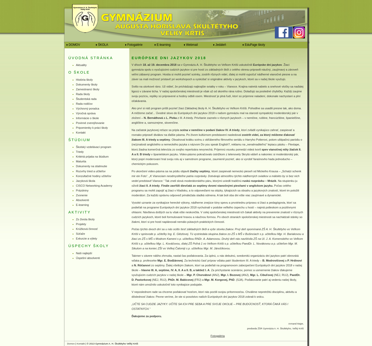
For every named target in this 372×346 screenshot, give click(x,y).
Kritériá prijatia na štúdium (92, 156)
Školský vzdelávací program (93, 146)
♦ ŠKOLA (101, 45)
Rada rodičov (84, 103)
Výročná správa (86, 113)
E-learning (82, 204)
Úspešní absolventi (88, 258)
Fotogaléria (218, 335)
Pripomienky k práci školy (92, 127)
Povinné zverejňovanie (90, 122)
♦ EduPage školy (253, 45)
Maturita (81, 161)
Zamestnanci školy (87, 89)
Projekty (81, 224)
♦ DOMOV (72, 45)
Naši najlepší (84, 253)
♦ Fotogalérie (132, 45)
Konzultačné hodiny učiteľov (93, 176)
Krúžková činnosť (87, 228)
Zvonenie (82, 195)
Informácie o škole (87, 118)
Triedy (80, 151)
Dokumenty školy (86, 84)
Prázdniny (82, 190)
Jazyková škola (85, 180)
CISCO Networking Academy (94, 185)
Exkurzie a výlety (86, 238)
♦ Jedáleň (218, 45)
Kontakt (81, 132)
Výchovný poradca (87, 108)
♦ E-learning (162, 45)
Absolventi (82, 200)
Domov (71, 343)
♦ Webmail (190, 45)
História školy (84, 79)
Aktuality (81, 65)
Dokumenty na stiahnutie (91, 166)
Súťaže (80, 233)
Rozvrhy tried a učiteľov (91, 171)
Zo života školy (85, 219)
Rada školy (83, 94)
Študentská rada (86, 98)
